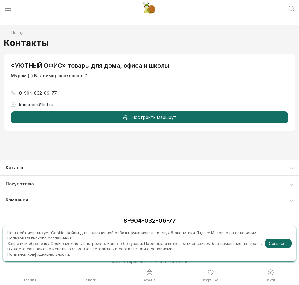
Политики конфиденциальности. (38, 254)
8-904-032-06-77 (149, 220)
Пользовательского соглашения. (40, 238)
